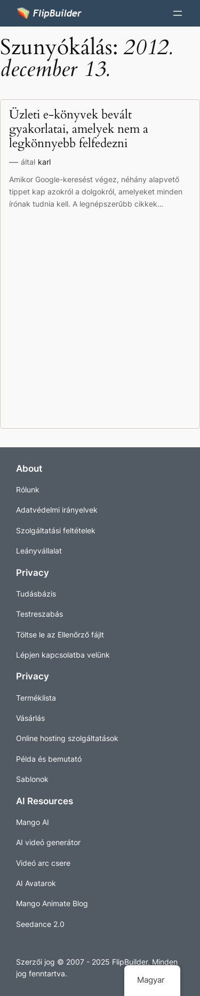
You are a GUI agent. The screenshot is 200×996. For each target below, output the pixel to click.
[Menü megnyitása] (177, 13)
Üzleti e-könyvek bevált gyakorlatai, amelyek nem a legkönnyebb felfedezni (78, 129)
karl (44, 161)
